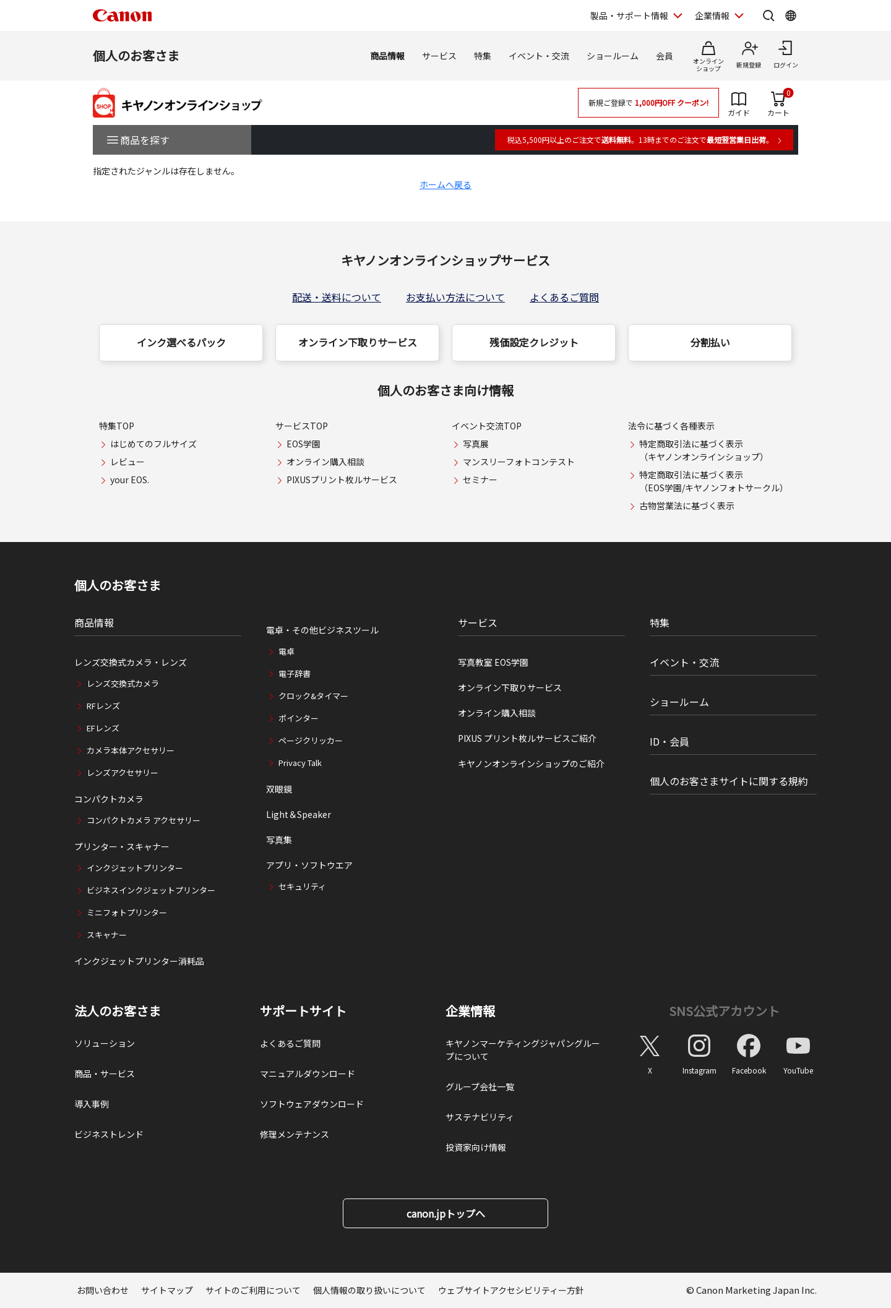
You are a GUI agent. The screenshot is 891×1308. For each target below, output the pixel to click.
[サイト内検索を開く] (768, 15)
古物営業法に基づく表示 (686, 505)
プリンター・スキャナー (122, 846)
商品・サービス (104, 1073)
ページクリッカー (310, 740)
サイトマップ (167, 1290)
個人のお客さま (136, 55)
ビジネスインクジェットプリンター (151, 890)
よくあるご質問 (564, 297)
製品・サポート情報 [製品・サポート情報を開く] (629, 15)
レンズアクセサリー (122, 772)
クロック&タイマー (313, 696)
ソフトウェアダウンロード (312, 1104)
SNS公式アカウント (724, 1011)
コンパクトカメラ (109, 799)
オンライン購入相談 (325, 461)
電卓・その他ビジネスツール (322, 630)
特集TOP (116, 426)
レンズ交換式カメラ (123, 683)
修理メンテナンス (294, 1134)
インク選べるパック (181, 342)
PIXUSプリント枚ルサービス (341, 479)
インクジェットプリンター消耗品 (139, 961)
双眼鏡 (279, 789)
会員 (664, 55)
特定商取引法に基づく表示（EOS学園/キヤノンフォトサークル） (713, 481)
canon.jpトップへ (446, 1213)
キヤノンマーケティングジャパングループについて (523, 1049)
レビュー (127, 461)
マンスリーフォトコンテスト (519, 461)
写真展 (476, 443)
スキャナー (107, 934)
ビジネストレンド (109, 1134)
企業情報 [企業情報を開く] (712, 15)
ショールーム (613, 55)
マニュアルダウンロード (307, 1073)
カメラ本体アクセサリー (130, 750)
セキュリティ (302, 886)
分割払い (710, 342)
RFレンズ (103, 706)
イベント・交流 (539, 55)
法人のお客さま (117, 1011)
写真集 (279, 839)
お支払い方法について (455, 297)
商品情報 (387, 55)
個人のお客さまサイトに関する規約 (729, 780)
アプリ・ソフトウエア (309, 865)
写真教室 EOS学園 (493, 662)
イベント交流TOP (487, 426)
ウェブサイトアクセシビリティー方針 (511, 1290)
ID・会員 (669, 741)
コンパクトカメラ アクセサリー (143, 820)
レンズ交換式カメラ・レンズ (130, 662)
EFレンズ (103, 728)
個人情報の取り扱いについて (369, 1290)
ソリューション (104, 1043)
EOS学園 (303, 443)
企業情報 (470, 1011)
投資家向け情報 (476, 1147)
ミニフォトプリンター (127, 912)
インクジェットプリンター (135, 868)
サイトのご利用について (253, 1290)
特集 (482, 55)
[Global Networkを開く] (790, 15)
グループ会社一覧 (480, 1086)
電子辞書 (294, 673)
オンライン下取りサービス (357, 342)
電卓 (286, 651)
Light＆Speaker (298, 814)
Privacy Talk (300, 762)
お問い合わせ (103, 1290)
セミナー (480, 479)
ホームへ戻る (445, 184)
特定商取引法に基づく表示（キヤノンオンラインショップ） (703, 450)
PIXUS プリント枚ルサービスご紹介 (527, 738)
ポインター (298, 718)
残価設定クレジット (534, 342)
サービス (439, 55)
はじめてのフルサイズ (153, 443)
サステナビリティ (480, 1117)
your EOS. (129, 479)
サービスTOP (301, 426)
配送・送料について (336, 297)
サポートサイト (303, 1011)
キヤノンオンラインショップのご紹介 (531, 763)
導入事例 (91, 1104)
